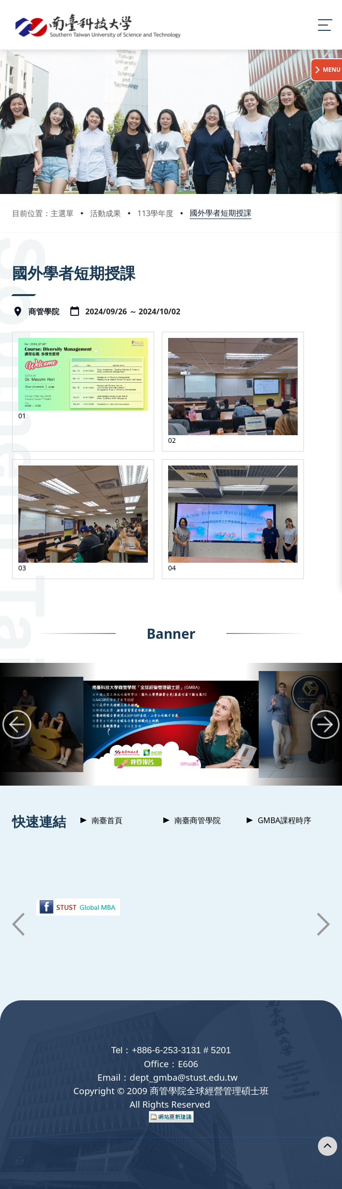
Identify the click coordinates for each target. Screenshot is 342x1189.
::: (14, 260)
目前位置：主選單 (43, 213)
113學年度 (155, 213)
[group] (171, 662)
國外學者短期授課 (220, 212)
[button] (16, 662)
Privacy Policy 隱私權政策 (157, 1171)
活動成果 (105, 213)
